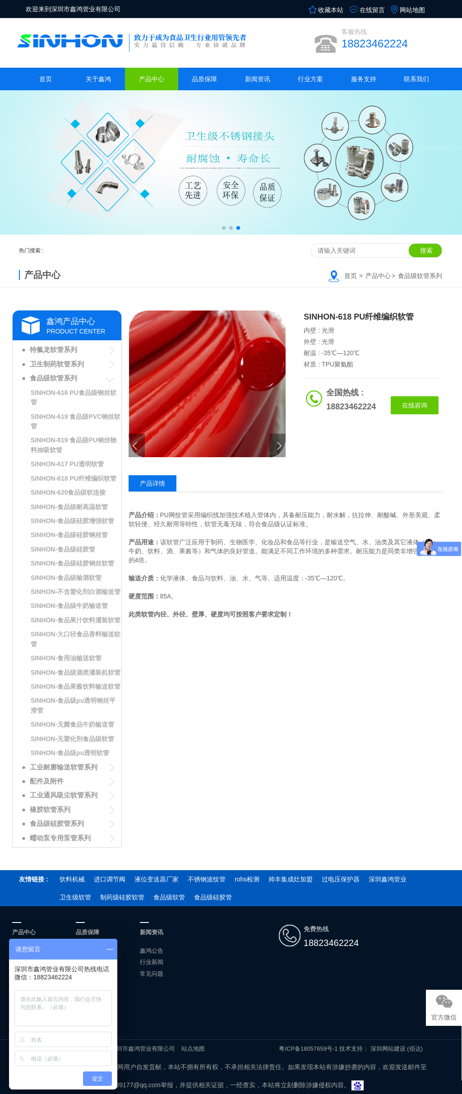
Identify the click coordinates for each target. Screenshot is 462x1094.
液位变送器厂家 (156, 879)
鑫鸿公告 (151, 950)
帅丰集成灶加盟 (290, 879)
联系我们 (416, 79)
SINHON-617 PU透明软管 (67, 464)
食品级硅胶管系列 (57, 823)
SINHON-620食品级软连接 (68, 492)
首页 (45, 79)
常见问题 (151, 973)
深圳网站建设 (388, 1048)
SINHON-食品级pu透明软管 (70, 752)
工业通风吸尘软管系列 (63, 795)
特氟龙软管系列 (53, 349)
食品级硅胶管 (213, 897)
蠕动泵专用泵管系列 (60, 838)
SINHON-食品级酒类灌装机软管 (75, 672)
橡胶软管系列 (50, 809)
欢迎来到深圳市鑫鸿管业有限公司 (73, 9)
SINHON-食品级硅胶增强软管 (72, 520)
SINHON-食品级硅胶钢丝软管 (72, 563)
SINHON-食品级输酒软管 (66, 577)
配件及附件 (47, 781)
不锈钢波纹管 (207, 879)
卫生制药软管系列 (57, 364)
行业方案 (310, 79)
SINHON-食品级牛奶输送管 (69, 605)
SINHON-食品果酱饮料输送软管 (75, 686)
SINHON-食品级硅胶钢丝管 (69, 534)
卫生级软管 (75, 897)
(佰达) (415, 1048)
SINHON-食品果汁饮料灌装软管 (75, 620)
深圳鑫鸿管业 (388, 879)
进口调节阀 (109, 879)
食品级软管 (169, 897)
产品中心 (151, 79)
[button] (224, 228)
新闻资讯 (257, 79)
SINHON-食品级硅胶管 (63, 549)
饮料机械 (72, 879)
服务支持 (363, 79)
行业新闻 (151, 962)
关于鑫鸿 (98, 79)
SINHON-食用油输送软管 (66, 658)
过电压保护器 (341, 879)
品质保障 (204, 79)
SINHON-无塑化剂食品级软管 (72, 738)
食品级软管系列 (420, 275)
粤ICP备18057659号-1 (308, 1048)
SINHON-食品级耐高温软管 (69, 506)
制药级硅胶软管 (122, 897)
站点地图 (193, 1048)
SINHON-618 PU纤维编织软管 (73, 478)
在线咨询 (414, 405)
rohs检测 (247, 879)
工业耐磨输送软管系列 (63, 767)
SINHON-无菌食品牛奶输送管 (72, 724)
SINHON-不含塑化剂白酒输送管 (75, 591)
